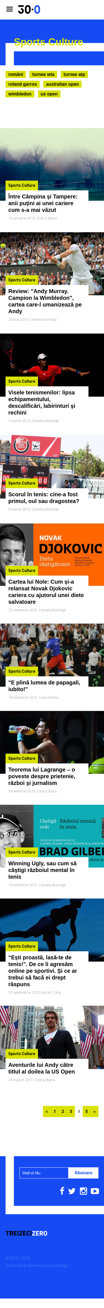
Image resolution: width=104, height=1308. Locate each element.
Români (15, 74)
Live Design (58, 1238)
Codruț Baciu (46, 218)
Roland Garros (22, 84)
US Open (49, 94)
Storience (35, 1238)
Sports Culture (21, 185)
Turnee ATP (74, 74)
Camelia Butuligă (43, 316)
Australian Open (62, 84)
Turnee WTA (43, 74)
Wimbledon (20, 94)
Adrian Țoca (50, 969)
